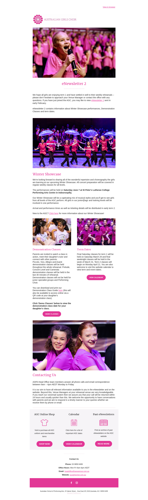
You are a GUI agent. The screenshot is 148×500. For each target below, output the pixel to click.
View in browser (109, 7)
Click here (53, 213)
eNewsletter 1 (97, 100)
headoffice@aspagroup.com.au (77, 471)
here (61, 290)
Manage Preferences (74, 493)
